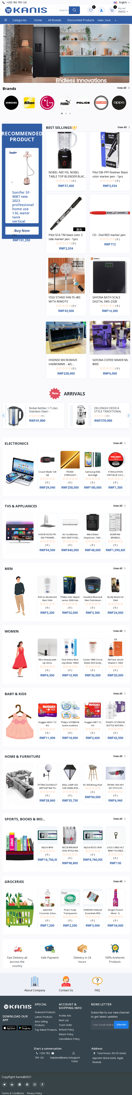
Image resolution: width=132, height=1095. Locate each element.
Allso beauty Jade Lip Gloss (47, 661)
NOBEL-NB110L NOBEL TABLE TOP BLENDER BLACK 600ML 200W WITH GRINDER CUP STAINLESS (67, 174)
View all (123, 87)
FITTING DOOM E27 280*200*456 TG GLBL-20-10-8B (47, 786)
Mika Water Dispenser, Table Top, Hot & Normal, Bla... (92, 536)
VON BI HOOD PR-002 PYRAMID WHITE (47, 536)
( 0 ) (14, 235)
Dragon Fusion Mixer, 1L (115, 911)
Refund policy (66, 1029)
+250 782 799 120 (15, 2)
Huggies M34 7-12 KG (47, 724)
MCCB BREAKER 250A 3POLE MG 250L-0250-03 (70, 849)
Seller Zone (104, 20)
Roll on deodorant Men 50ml (47, 598)
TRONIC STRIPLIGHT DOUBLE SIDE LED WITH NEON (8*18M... (70, 473)
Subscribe (121, 1024)
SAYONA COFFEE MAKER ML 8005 (110, 362)
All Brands (54, 20)
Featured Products (45, 1012)
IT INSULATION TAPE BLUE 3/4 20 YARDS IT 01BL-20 (115, 473)
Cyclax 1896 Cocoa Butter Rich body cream (92, 661)
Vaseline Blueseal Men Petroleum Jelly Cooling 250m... (92, 598)
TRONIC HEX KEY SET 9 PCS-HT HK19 (115, 786)
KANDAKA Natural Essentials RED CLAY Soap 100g (93, 911)
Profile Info (65, 1015)
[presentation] (3, 415)
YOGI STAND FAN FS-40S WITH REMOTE (64, 299)
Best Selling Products (41, 1023)
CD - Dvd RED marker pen (108, 235)
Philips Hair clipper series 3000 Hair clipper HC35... (70, 598)
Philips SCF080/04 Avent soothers (70, 724)
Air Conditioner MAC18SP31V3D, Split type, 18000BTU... (70, 536)
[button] (12, 53)
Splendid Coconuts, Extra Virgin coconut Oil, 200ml (47, 911)
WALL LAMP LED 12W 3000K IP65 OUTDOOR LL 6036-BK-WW (70, 786)
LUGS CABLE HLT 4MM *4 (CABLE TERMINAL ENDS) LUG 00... (115, 849)
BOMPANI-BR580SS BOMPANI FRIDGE (115, 536)
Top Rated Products (46, 1029)
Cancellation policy (69, 1038)
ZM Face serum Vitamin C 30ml (115, 661)
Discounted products (80, 20)
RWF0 (123, 10)
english (121, 2)
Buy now (22, 230)
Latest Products (43, 1016)
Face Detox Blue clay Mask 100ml (70, 661)
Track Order (65, 1025)
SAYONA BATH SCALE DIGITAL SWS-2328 (106, 299)
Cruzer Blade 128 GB (47, 473)
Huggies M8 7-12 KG (92, 724)
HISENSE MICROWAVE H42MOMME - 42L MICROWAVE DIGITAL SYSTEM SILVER (63, 362)
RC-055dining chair (92, 784)
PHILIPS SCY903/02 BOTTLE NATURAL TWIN (115, 724)
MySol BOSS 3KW (93, 847)
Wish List (64, 1020)
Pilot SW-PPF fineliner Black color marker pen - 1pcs (110, 174)
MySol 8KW (47, 847)
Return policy (66, 1034)
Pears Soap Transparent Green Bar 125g (70, 911)
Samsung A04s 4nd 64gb (92, 473)
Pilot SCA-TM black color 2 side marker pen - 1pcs (65, 237)
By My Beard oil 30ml (115, 598)
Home (38, 20)
